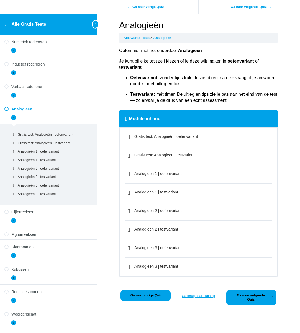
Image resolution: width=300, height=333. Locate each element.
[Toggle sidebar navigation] (95, 24)
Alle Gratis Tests (29, 24)
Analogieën (162, 38)
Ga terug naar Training (198, 296)
